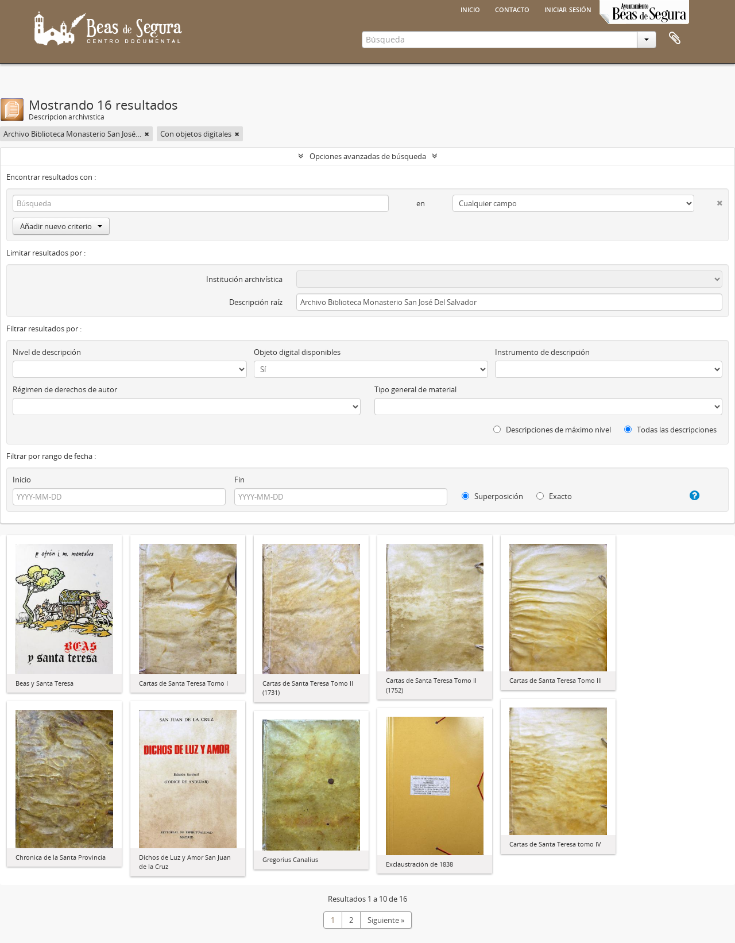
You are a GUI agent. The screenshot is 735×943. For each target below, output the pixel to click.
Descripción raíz (256, 302)
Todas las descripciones (670, 429)
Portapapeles (674, 38)
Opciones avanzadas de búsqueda (368, 156)
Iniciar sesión (567, 8)
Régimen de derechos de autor (65, 389)
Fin (239, 479)
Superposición (492, 496)
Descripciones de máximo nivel (552, 429)
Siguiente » (386, 920)
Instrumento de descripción (542, 352)
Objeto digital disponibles (297, 352)
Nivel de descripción (47, 352)
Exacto (554, 496)
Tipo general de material (415, 389)
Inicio (470, 8)
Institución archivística (244, 279)
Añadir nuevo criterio (61, 226)
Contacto (512, 8)
